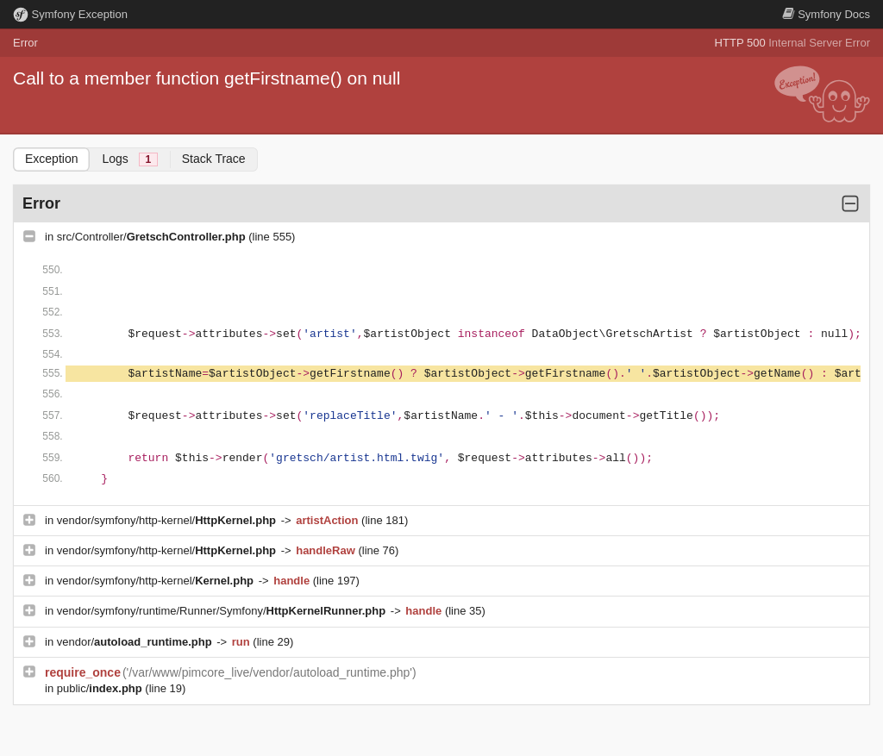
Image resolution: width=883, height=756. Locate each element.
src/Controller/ (153, 236)
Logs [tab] (129, 159)
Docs (826, 14)
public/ (101, 688)
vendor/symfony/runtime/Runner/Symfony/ (223, 610)
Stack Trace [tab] (214, 159)
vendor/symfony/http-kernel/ (168, 520)
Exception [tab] (51, 159)
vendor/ (136, 641)
